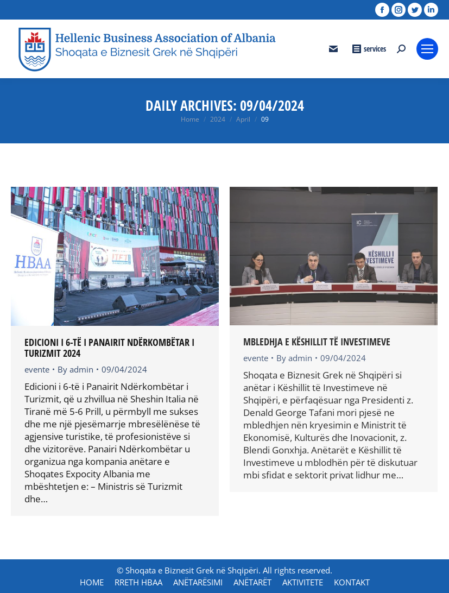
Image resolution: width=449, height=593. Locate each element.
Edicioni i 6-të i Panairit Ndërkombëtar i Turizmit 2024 (109, 347)
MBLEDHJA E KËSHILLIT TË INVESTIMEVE (316, 341)
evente (36, 369)
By (75, 369)
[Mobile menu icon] (427, 49)
